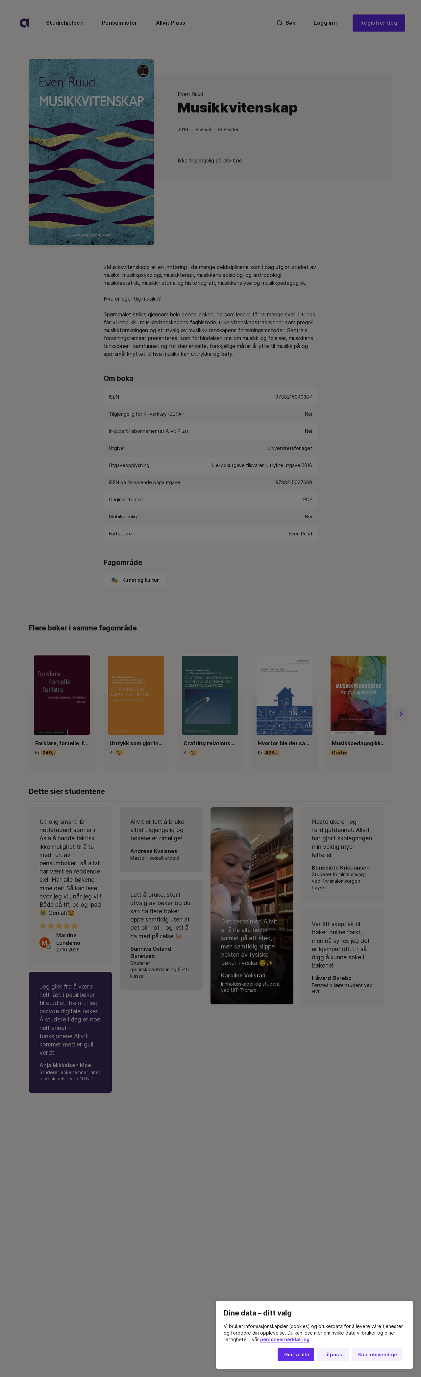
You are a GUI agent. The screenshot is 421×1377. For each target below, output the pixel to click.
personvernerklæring (285, 1339)
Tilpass (332, 1355)
